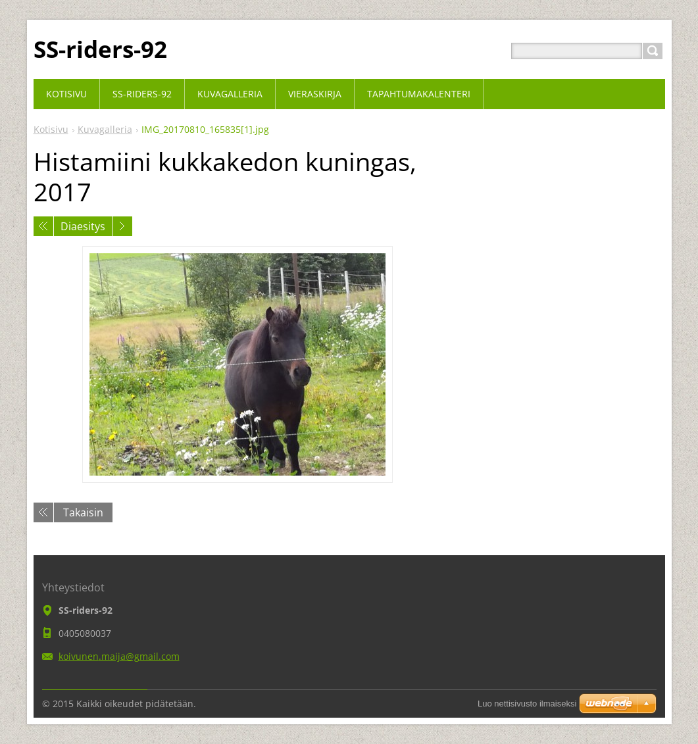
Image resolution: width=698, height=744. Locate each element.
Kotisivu (51, 129)
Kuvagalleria (105, 129)
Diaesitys (83, 226)
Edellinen (43, 226)
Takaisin (83, 512)
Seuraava (122, 226)
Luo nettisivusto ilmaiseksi (527, 703)
